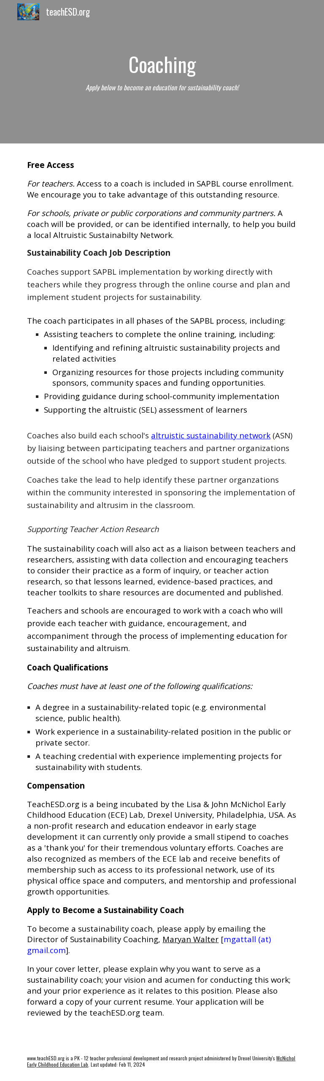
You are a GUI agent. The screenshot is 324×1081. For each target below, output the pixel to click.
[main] (162, 72)
